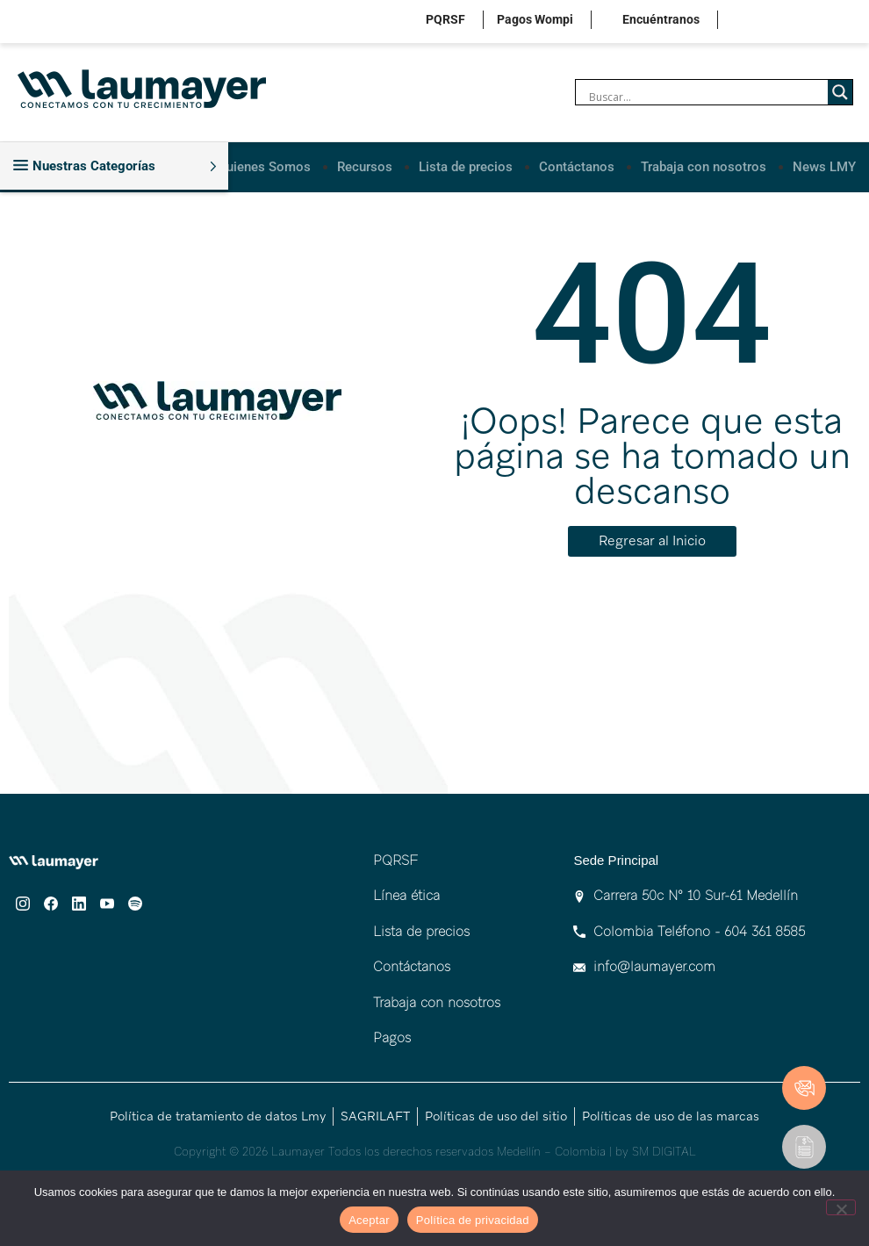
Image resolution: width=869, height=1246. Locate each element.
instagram (749, 21)
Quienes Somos (264, 165)
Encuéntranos (661, 19)
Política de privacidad (472, 1220)
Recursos (364, 165)
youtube (831, 21)
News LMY (824, 165)
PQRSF (445, 19)
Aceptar (369, 1220)
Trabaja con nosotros (703, 165)
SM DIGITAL (664, 1149)
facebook (776, 21)
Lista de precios (466, 165)
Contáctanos (576, 165)
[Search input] (706, 96)
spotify (858, 21)
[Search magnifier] (840, 92)
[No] (841, 1207)
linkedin (804, 21)
